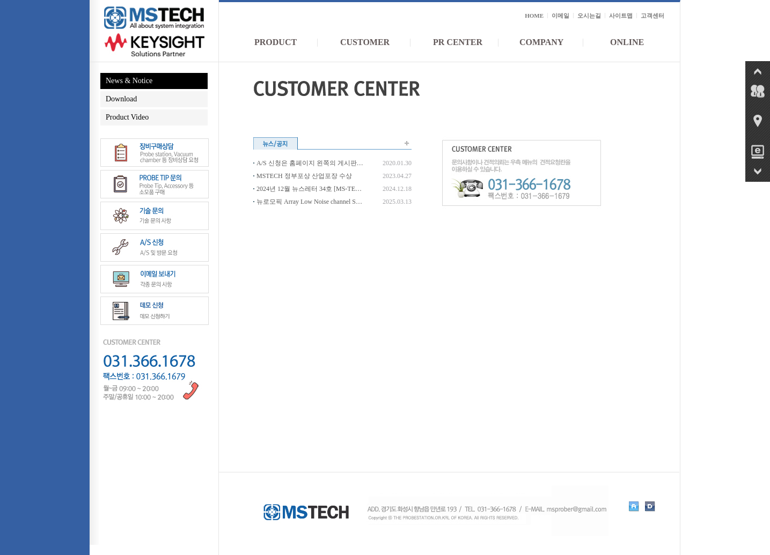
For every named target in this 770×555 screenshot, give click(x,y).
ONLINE (627, 42)
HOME (534, 15)
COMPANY (541, 42)
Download (121, 99)
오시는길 (589, 15)
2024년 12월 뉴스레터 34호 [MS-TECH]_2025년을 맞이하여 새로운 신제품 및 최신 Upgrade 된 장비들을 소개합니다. (309, 189)
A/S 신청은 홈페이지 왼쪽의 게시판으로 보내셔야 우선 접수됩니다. (309, 163)
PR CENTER (457, 42)
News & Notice (129, 81)
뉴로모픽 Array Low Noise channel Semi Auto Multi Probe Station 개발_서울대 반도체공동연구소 (309, 201)
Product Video (127, 117)
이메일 (560, 15)
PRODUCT (275, 42)
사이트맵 (621, 15)
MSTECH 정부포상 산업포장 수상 (304, 176)
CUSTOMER (365, 42)
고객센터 (652, 15)
